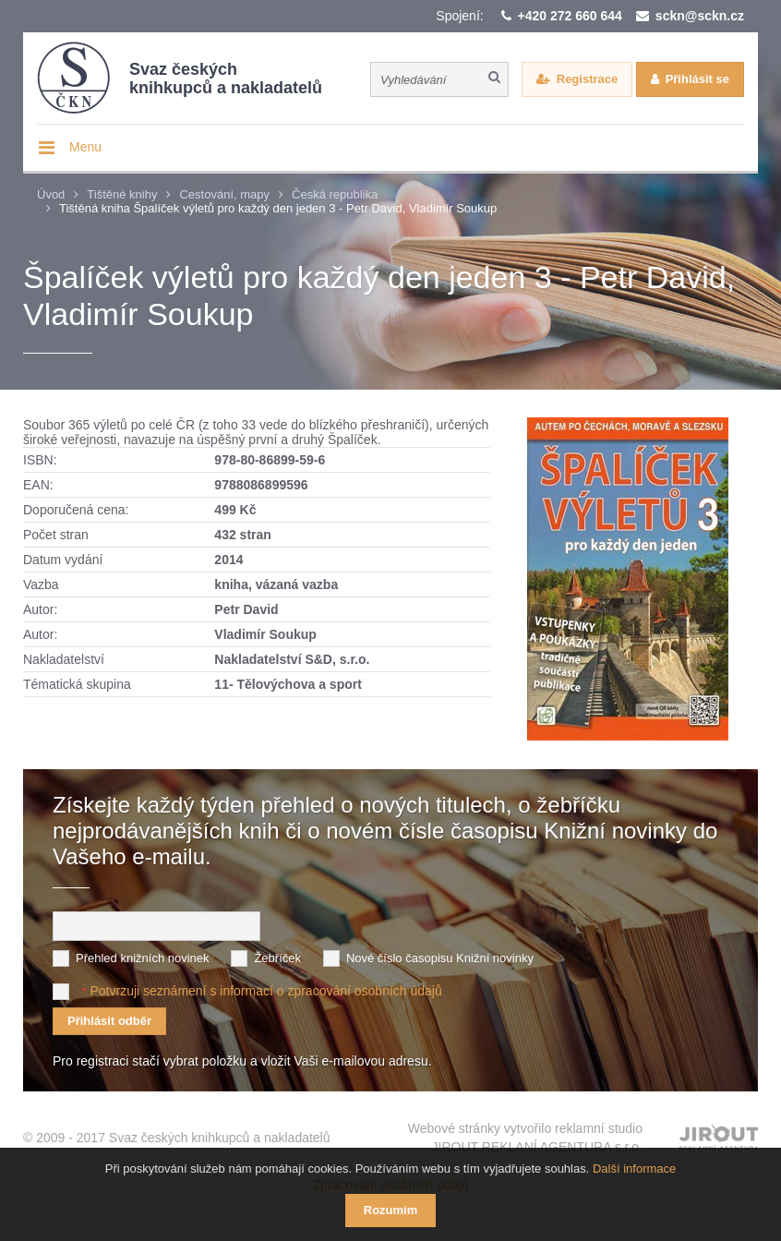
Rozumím (391, 1210)
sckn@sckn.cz (699, 15)
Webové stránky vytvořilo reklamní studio (525, 1138)
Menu (85, 146)
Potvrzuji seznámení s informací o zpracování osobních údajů (265, 990)
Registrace (587, 79)
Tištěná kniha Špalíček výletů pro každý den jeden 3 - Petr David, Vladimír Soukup (278, 208)
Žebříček (277, 958)
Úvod (51, 194)
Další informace (634, 1168)
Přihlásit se (697, 79)
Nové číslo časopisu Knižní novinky (440, 958)
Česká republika (335, 194)
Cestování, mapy (224, 194)
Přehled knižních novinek (143, 958)
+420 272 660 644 (570, 15)
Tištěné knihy (122, 194)
